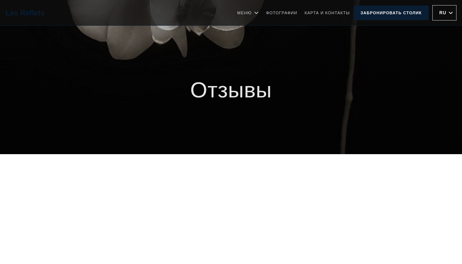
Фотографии (281, 13)
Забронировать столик (391, 13)
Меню (248, 12)
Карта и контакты (327, 13)
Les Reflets (25, 13)
